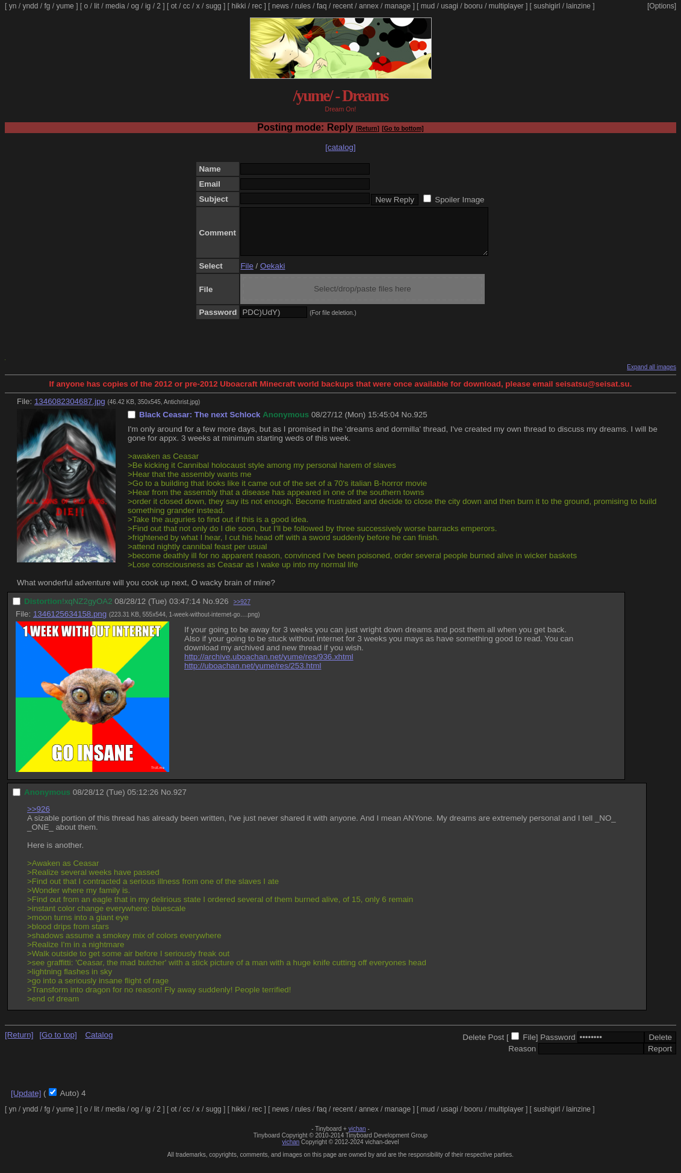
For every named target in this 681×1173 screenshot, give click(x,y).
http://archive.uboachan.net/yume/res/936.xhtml (268, 665)
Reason (522, 1057)
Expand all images (651, 376)
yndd (30, 6)
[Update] (26, 1102)
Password (558, 1046)
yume (64, 6)
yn (13, 6)
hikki (238, 6)
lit (96, 6)
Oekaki (272, 274)
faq (322, 6)
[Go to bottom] (402, 128)
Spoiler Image (459, 199)
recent (343, 6)
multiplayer (506, 6)
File (246, 274)
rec (257, 6)
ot (174, 6)
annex (369, 6)
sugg (214, 6)
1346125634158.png (70, 622)
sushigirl (546, 6)
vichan (357, 1137)
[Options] (661, 6)
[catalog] (340, 147)
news (280, 6)
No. (408, 423)
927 (180, 801)
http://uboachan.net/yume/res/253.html (252, 674)
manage (398, 6)
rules (303, 6)
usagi (449, 6)
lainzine (578, 6)
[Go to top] (57, 1043)
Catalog (99, 1043)
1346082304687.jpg (69, 410)
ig (148, 6)
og (135, 6)
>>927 (242, 611)
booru (473, 6)
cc (186, 6)
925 (420, 423)
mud (428, 6)
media (115, 6)
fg (47, 6)
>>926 (38, 818)
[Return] (367, 128)
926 (221, 610)
